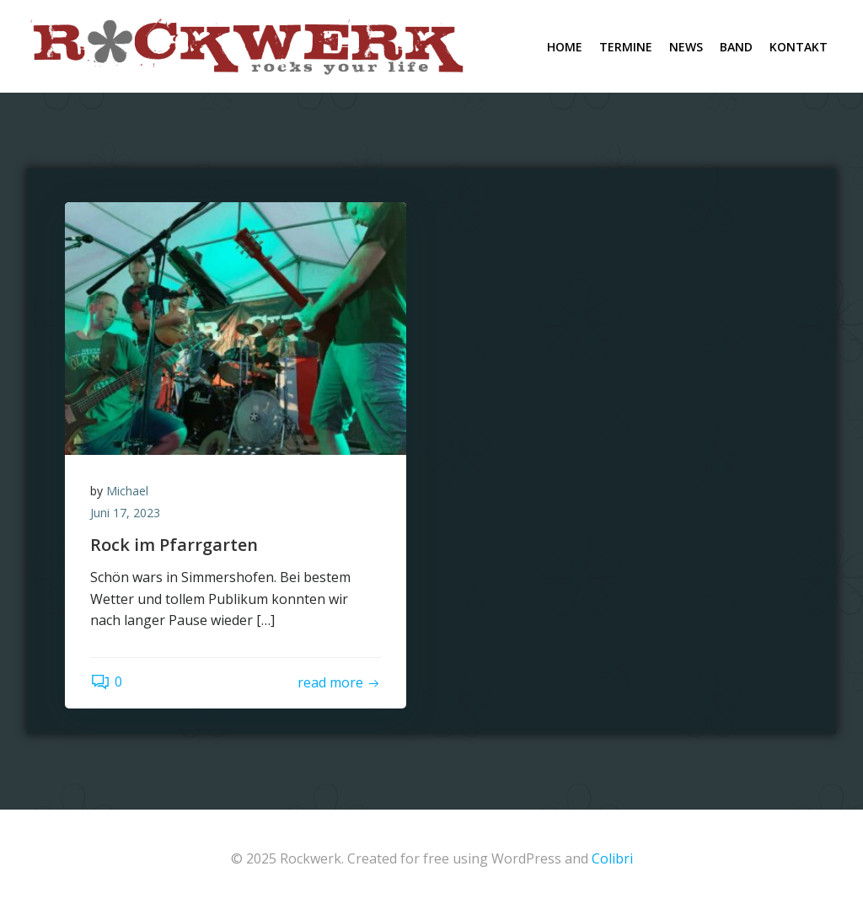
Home (564, 47)
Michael (127, 491)
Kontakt (798, 47)
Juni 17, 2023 (125, 513)
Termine (625, 47)
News (686, 47)
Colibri (612, 858)
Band (736, 47)
